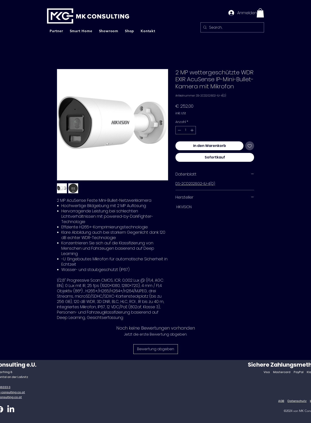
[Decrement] (179, 130)
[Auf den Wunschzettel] (249, 145)
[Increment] (192, 130)
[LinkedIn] (10, 409)
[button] (260, 13)
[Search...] (232, 27)
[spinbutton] (186, 130)
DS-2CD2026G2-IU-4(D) (195, 183)
